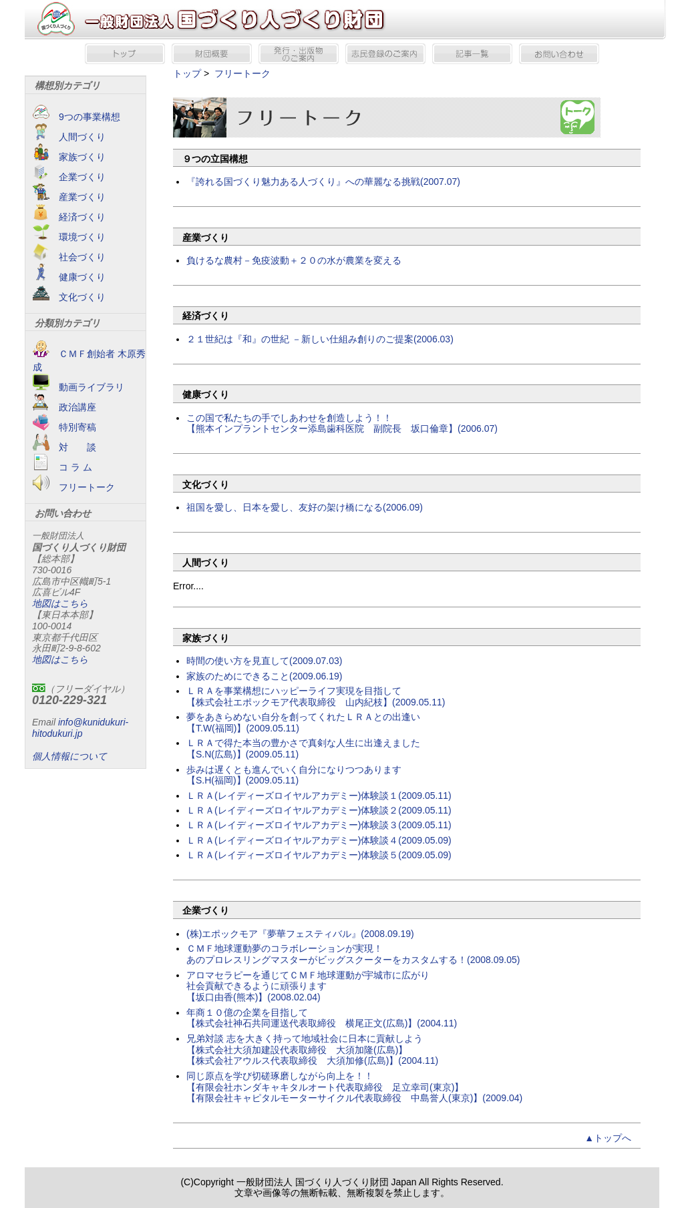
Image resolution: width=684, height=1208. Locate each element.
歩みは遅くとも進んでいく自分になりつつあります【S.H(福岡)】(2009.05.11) (293, 775)
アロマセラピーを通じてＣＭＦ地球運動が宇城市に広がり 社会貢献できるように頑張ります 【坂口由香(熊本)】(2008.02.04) (308, 986)
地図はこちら (60, 603)
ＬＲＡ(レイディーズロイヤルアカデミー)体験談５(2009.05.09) (319, 855)
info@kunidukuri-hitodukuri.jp (80, 728)
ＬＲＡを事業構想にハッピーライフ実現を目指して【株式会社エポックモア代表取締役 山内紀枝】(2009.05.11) (315, 696)
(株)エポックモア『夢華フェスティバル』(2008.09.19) (300, 933)
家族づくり (69, 157)
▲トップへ (607, 1138)
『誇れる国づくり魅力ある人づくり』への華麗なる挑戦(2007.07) (323, 181)
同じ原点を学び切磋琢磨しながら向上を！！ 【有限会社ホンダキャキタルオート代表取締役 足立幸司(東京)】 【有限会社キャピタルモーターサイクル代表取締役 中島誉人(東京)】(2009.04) (354, 1087)
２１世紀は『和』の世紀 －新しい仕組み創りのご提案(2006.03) (320, 339)
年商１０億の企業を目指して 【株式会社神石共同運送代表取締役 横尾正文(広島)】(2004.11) (321, 1018)
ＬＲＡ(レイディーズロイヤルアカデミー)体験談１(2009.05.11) (319, 795)
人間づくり (69, 136)
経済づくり (69, 217)
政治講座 (64, 407)
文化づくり (69, 297)
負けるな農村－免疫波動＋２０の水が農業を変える (293, 260)
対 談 (64, 447)
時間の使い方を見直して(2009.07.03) (264, 660)
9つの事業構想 (76, 116)
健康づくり (69, 277)
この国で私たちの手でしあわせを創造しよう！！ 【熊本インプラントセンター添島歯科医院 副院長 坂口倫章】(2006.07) (342, 423)
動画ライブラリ (78, 387)
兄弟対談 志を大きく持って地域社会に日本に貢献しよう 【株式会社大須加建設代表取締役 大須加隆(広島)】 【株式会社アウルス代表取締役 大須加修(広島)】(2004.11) (312, 1050)
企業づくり (69, 177)
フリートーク (74, 487)
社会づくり (69, 257)
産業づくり (69, 197)
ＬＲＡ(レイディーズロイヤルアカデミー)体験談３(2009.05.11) (319, 825)
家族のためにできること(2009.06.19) (264, 676)
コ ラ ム (62, 467)
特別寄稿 (64, 427)
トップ (187, 73)
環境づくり (69, 237)
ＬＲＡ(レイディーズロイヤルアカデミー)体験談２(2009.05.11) (319, 810)
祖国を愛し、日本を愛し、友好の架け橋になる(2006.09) (304, 507)
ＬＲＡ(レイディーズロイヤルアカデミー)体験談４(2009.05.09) (319, 840)
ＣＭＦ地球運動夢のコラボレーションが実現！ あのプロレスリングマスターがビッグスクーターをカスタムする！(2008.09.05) (353, 954)
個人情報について (69, 756)
